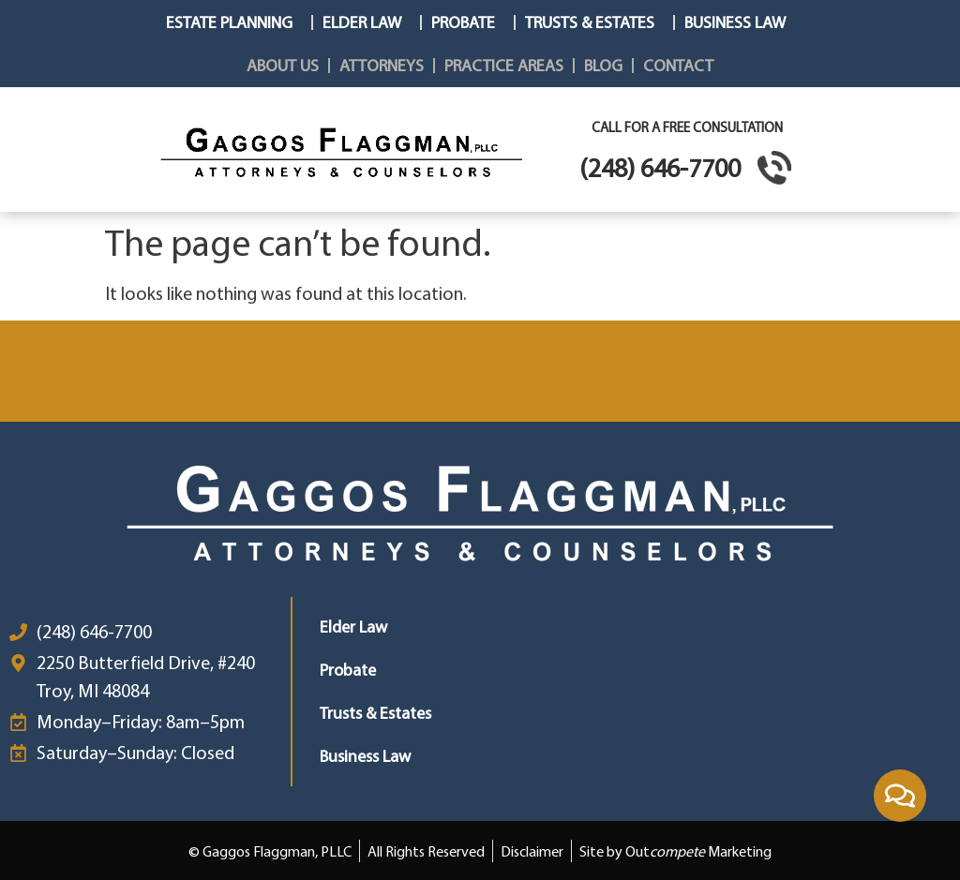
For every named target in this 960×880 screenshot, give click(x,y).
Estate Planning (234, 22)
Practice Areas (503, 65)
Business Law (739, 22)
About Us (283, 65)
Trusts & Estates (594, 22)
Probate (467, 22)
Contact (678, 65)
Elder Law (366, 22)
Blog (603, 65)
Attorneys (381, 65)
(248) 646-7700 (660, 167)
